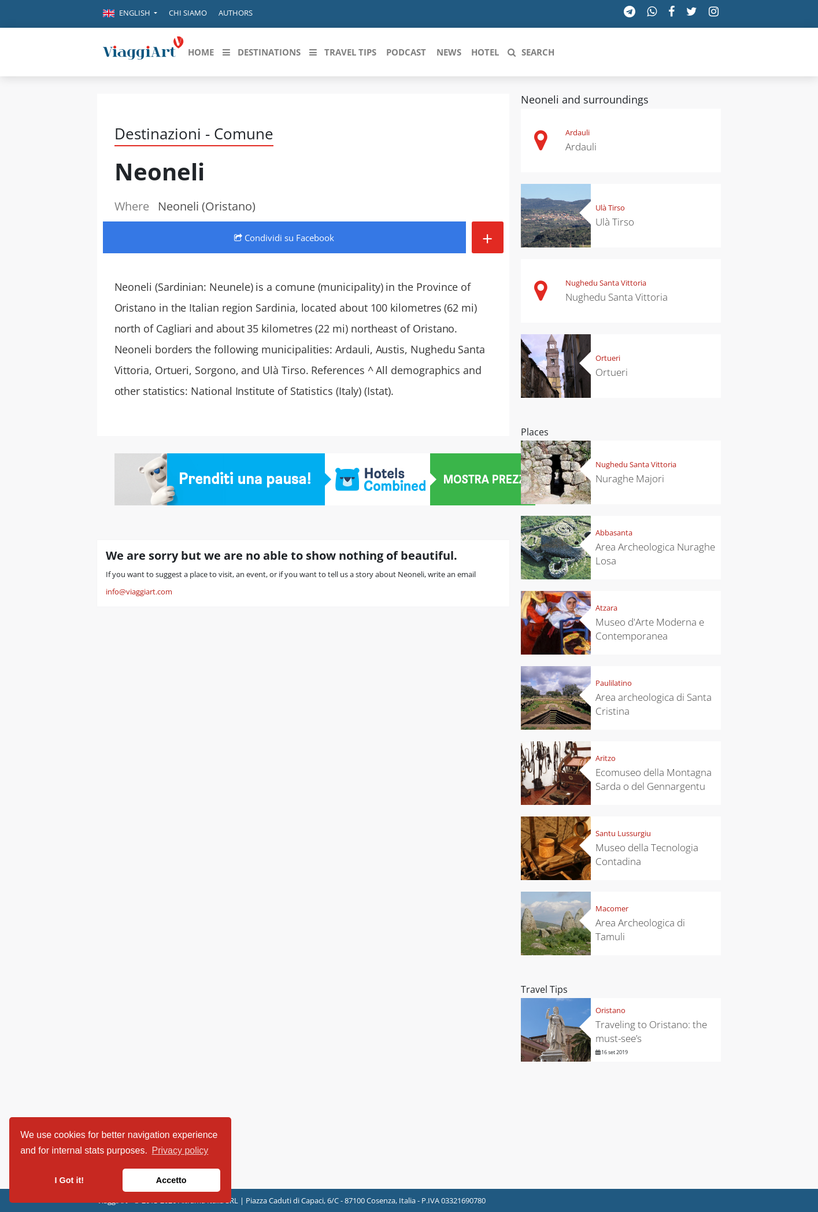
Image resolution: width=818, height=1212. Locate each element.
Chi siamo (188, 13)
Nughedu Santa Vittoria (605, 283)
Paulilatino (613, 683)
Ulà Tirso (610, 207)
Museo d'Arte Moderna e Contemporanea (649, 628)
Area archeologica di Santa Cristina (653, 704)
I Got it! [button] (69, 1180)
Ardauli (577, 132)
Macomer (611, 908)
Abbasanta (613, 532)
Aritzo (605, 758)
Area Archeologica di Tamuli (640, 929)
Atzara (606, 608)
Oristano (610, 1010)
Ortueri (607, 358)
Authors (236, 13)
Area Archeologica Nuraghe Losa (655, 553)
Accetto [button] (171, 1180)
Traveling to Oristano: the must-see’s (651, 1031)
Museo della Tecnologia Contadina (646, 854)
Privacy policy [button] (180, 1150)
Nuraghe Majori (629, 478)
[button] (130, 14)
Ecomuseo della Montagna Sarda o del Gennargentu (653, 779)
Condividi (284, 237)
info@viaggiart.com (139, 591)
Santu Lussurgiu (623, 833)
